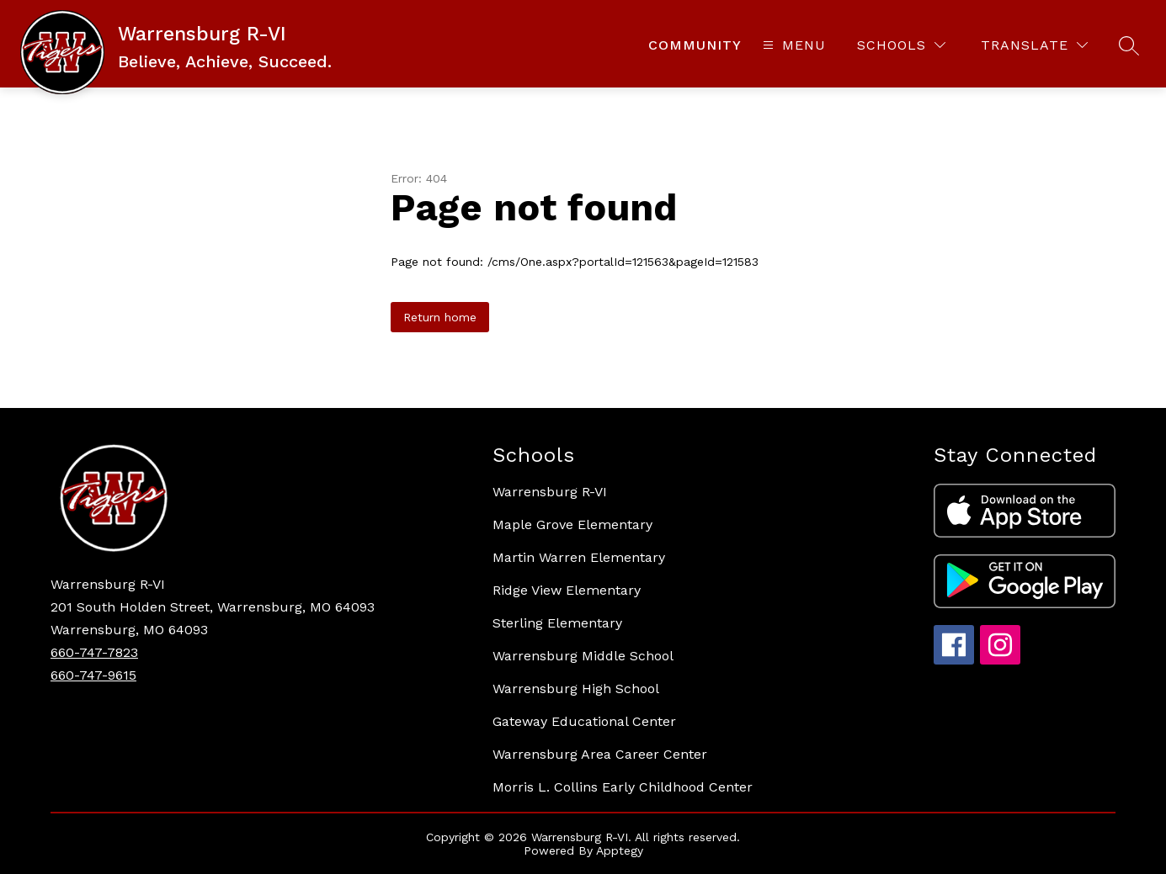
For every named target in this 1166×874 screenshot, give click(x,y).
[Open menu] (792, 45)
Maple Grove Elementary (572, 524)
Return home (440, 317)
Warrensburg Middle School (583, 656)
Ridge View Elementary (566, 590)
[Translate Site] (1034, 45)
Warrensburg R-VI (549, 492)
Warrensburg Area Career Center (599, 754)
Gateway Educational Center (584, 721)
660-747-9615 (93, 675)
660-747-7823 (94, 652)
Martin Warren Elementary (578, 557)
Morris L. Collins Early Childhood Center (622, 787)
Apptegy (619, 850)
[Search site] (1129, 45)
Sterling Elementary (557, 623)
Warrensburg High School (575, 689)
